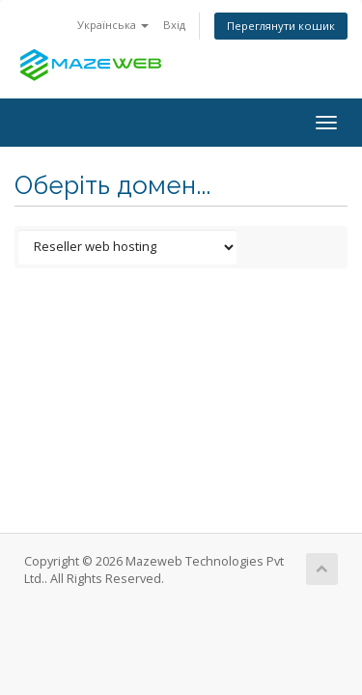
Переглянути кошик (281, 25)
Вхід (174, 24)
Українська (113, 24)
